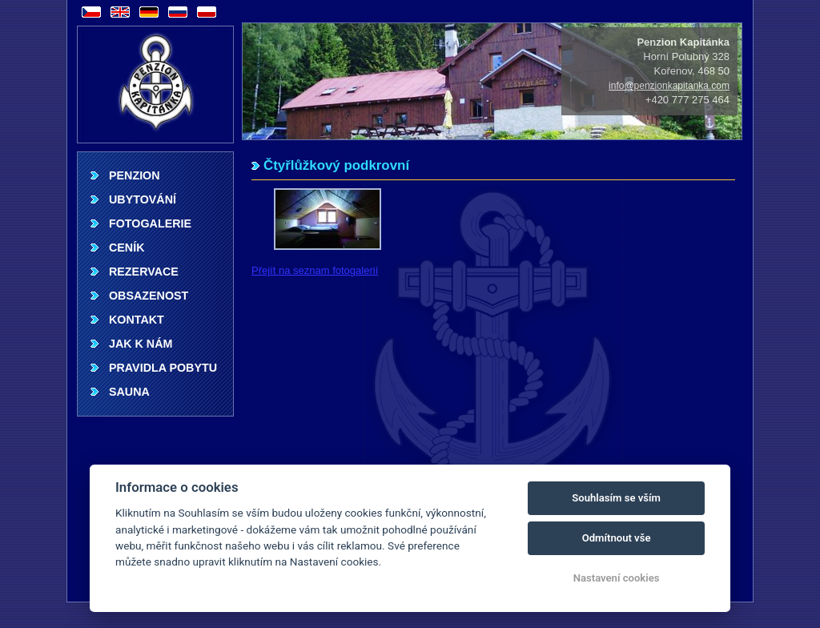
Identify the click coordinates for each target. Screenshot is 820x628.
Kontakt (136, 319)
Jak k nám (140, 343)
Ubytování (142, 199)
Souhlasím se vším (616, 498)
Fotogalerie (150, 223)
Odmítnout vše (616, 538)
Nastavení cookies (616, 578)
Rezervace (144, 271)
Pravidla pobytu (163, 367)
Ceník (126, 247)
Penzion (134, 175)
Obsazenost (148, 295)
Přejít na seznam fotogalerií (314, 270)
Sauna (129, 391)
